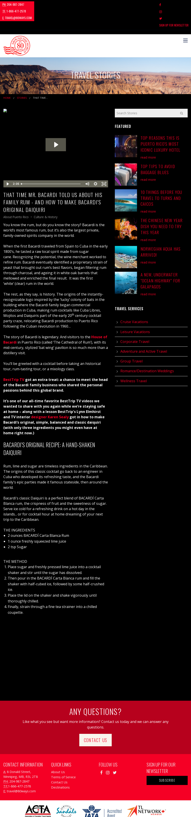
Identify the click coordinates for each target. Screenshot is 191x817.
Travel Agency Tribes (120, 808)
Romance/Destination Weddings (147, 350)
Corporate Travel (134, 321)
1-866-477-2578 (41, 4)
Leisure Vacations (135, 311)
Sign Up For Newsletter (174, 4)
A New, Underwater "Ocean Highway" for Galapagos (160, 260)
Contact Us (95, 719)
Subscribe (167, 760)
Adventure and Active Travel (143, 331)
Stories (22, 77)
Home (7, 77)
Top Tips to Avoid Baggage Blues (158, 149)
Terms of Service (63, 757)
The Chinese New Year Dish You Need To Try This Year (162, 206)
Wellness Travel (133, 360)
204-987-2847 (13, 4)
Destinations (60, 767)
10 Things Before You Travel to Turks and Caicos (161, 177)
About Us (58, 752)
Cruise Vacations (134, 301)
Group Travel (131, 340)
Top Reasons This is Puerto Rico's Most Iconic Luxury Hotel (161, 123)
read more (148, 137)
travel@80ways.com (72, 4)
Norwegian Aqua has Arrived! (161, 231)
